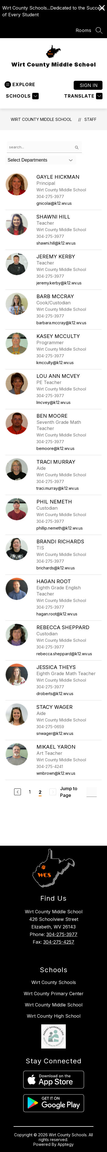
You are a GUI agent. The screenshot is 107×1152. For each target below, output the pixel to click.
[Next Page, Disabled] (52, 791)
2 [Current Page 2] (40, 792)
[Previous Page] (17, 791)
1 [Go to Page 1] (30, 792)
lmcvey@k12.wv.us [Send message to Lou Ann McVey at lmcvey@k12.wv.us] (53, 402)
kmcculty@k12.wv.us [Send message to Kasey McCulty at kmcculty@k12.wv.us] (55, 362)
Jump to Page (68, 792)
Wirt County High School (53, 1016)
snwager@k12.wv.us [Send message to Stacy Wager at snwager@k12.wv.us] (54, 733)
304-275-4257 (58, 942)
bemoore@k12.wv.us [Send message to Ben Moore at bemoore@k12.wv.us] (55, 448)
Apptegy (66, 1144)
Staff (90, 119)
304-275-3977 (61, 934)
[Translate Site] (82, 96)
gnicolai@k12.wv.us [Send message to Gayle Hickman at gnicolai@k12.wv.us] (54, 203)
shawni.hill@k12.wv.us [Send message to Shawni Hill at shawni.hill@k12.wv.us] (56, 243)
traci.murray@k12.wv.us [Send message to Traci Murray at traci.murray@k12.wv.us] (57, 488)
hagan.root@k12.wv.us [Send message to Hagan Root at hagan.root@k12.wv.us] (56, 613)
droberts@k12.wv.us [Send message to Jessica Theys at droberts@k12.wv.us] (54, 693)
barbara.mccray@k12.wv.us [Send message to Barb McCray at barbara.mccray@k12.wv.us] (61, 322)
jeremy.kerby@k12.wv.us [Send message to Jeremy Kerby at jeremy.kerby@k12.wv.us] (59, 282)
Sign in (89, 85)
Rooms (83, 30)
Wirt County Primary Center (54, 993)
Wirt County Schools (53, 982)
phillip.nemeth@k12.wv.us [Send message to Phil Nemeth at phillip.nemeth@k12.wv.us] (59, 528)
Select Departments (27, 160)
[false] (44, 147)
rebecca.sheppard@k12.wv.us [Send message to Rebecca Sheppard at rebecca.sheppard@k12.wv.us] (64, 653)
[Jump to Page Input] (91, 792)
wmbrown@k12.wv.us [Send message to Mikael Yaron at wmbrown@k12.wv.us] (55, 773)
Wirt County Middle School (41, 119)
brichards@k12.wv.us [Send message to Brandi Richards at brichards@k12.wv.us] (55, 567)
